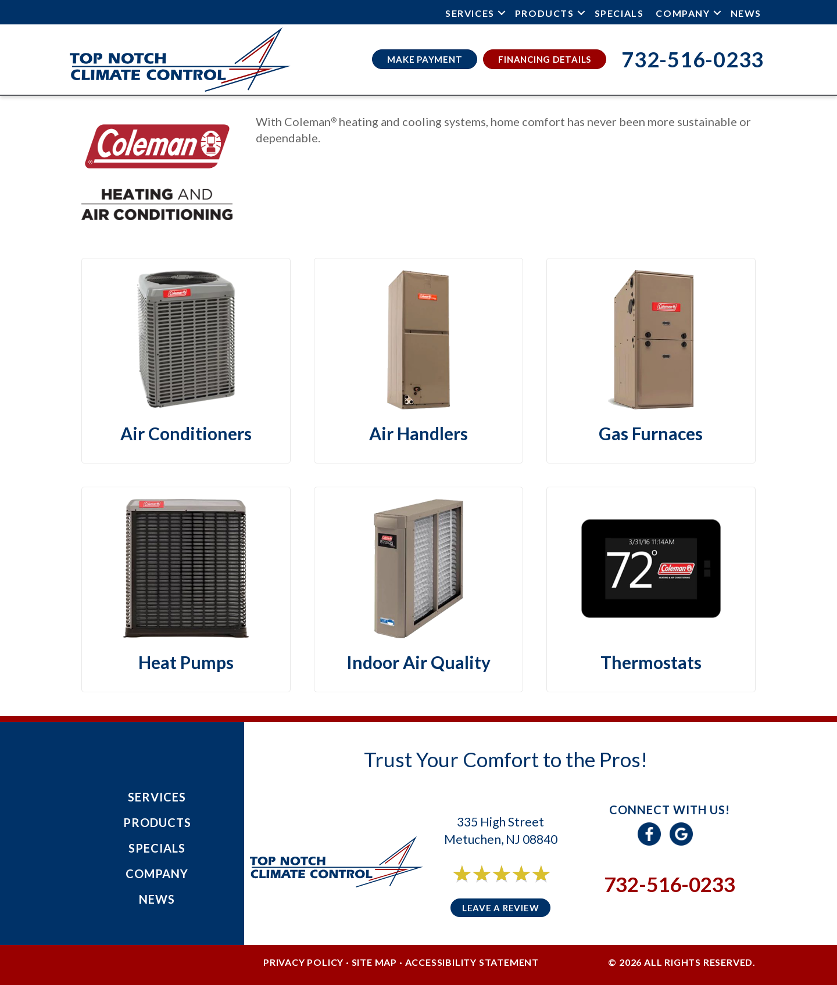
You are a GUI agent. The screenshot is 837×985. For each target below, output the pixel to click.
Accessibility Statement (472, 962)
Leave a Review (500, 908)
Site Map (374, 962)
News (746, 13)
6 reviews (511, 886)
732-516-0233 (669, 884)
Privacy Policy (303, 962)
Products (544, 13)
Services (470, 13)
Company (683, 13)
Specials (619, 13)
